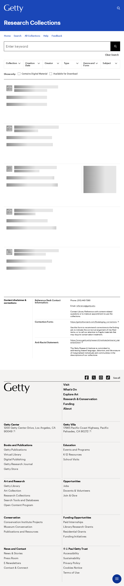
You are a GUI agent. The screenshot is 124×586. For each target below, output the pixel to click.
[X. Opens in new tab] (94, 378)
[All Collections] (32, 36)
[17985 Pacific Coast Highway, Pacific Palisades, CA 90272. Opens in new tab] (91, 429)
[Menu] (116, 578)
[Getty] (13, 9)
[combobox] (57, 46)
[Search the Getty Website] (118, 8)
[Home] (7, 36)
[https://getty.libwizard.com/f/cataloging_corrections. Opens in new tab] (94, 322)
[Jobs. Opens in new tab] (66, 485)
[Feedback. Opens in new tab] (57, 36)
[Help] (45, 36)
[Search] (17, 36)
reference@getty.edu (85, 306)
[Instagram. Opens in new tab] (101, 378)
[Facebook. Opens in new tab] (87, 378)
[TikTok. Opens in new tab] (108, 378)
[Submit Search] (115, 46)
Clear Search (112, 54)
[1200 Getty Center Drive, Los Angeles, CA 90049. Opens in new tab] (32, 429)
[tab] (13, 64)
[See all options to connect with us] (116, 378)
